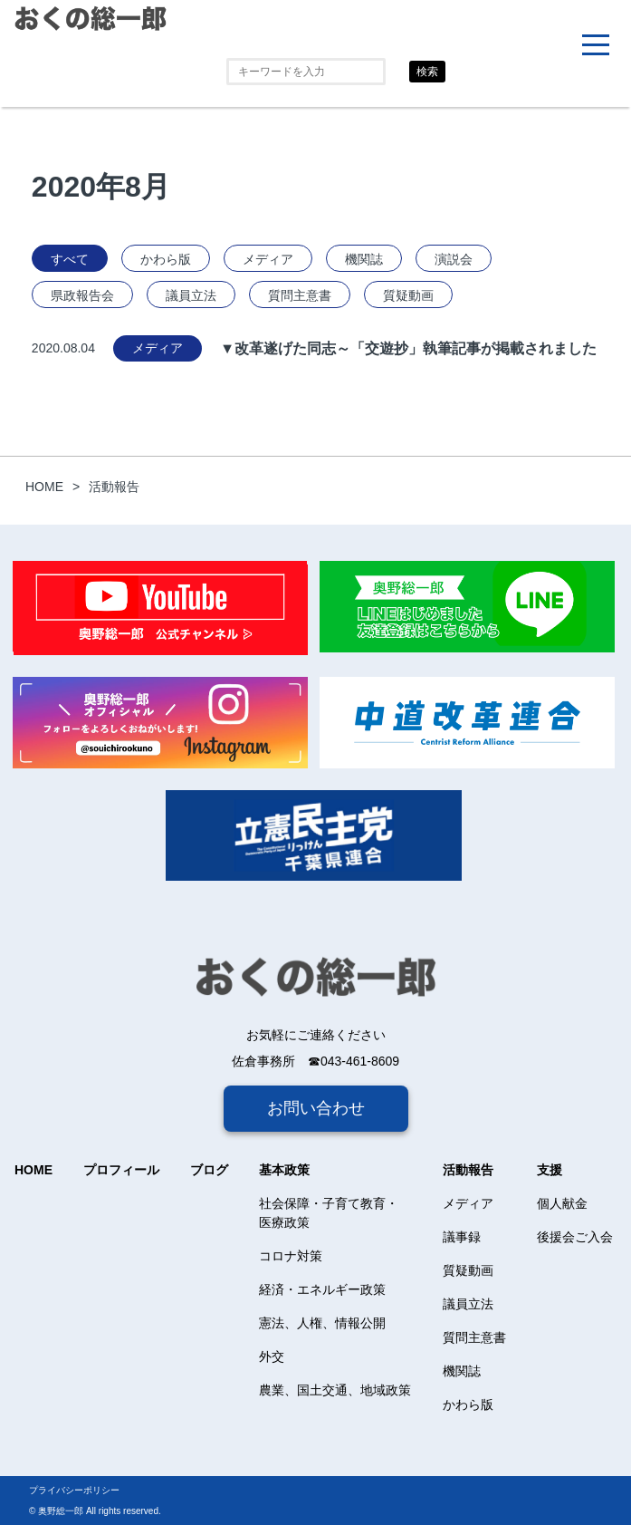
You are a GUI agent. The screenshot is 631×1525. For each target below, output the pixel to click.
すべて (70, 259)
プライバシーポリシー (74, 1490)
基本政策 (284, 1170)
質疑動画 (408, 295)
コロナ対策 (290, 1256)
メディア (268, 259)
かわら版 (165, 259)
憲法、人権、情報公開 (322, 1323)
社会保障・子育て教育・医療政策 (328, 1213)
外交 (271, 1356)
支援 (549, 1170)
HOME (33, 1170)
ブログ (209, 1170)
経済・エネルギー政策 (322, 1289)
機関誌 (364, 259)
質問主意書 (299, 295)
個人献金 (562, 1203)
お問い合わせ (316, 1108)
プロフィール (121, 1170)
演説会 (454, 259)
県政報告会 (82, 295)
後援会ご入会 (575, 1237)
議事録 (462, 1237)
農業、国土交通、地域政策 (335, 1390)
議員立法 (191, 295)
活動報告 (468, 1170)
